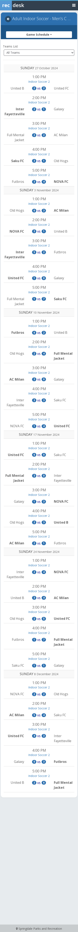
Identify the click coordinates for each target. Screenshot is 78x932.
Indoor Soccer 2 (39, 82)
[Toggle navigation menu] (74, 5)
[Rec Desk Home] (23, 5)
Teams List (10, 46)
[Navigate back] (8, 19)
